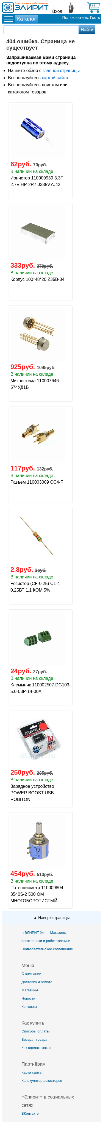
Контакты (29, 1007)
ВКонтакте (30, 1113)
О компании (31, 974)
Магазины (29, 990)
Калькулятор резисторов (41, 1081)
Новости (28, 998)
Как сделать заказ (36, 1048)
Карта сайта (31, 1072)
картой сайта (55, 77)
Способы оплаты (35, 1031)
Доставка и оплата (36, 982)
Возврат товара (34, 1039)
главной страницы (61, 70)
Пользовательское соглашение (47, 949)
